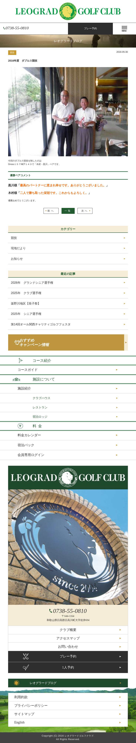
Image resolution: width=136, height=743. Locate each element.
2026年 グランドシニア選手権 (32, 282)
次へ (85, 210)
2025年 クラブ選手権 (26, 293)
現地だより (18, 248)
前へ (51, 210)
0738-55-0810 (17, 28)
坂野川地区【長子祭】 (26, 303)
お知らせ (17, 258)
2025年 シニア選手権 (26, 313)
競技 (12, 52)
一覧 (68, 210)
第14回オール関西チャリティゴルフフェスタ (41, 324)
